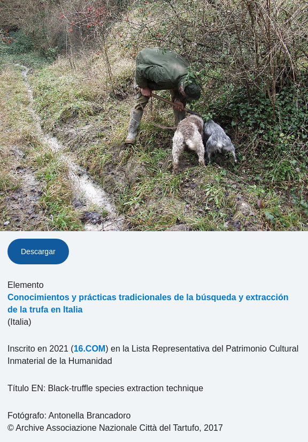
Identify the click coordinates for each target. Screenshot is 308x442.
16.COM (90, 348)
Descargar (38, 251)
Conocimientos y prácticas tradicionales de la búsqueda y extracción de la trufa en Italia (148, 303)
